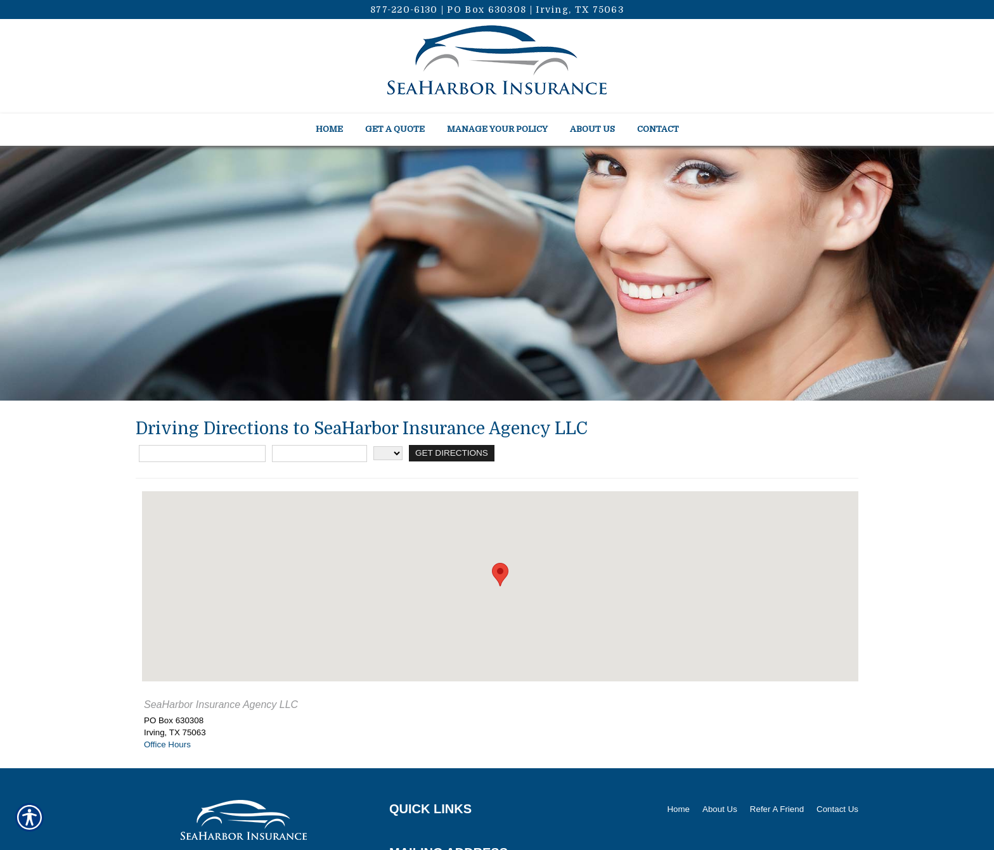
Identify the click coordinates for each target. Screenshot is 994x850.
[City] (319, 453)
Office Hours (167, 744)
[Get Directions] (451, 453)
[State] (388, 453)
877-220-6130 (404, 9)
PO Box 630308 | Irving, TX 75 (525, 9)
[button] (500, 574)
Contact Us (837, 809)
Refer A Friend (777, 809)
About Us (719, 809)
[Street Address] (202, 453)
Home (678, 809)
